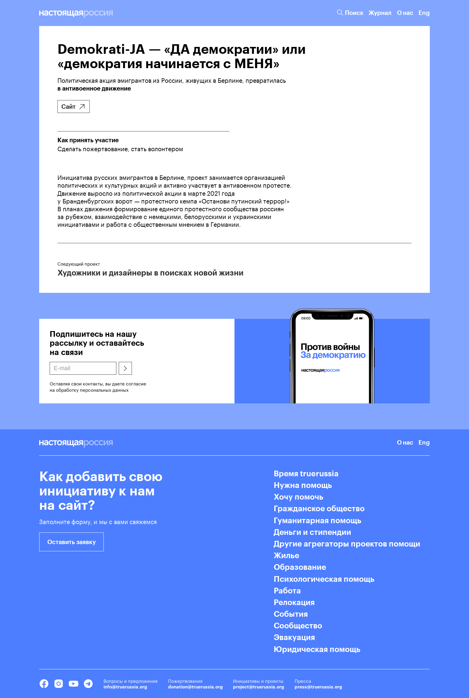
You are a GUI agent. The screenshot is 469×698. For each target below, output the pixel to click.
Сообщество (298, 625)
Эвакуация (294, 637)
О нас (405, 12)
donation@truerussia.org (195, 686)
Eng (424, 12)
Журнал (380, 12)
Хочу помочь (298, 496)
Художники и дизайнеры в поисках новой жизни (150, 272)
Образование (300, 566)
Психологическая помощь (324, 578)
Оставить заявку (71, 541)
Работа (287, 590)
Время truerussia (306, 473)
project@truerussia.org (258, 686)
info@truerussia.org (125, 686)
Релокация (294, 602)
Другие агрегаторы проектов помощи (347, 543)
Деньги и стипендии (312, 531)
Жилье (286, 555)
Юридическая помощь (317, 649)
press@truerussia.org (318, 686)
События (291, 613)
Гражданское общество (319, 508)
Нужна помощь (303, 484)
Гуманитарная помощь (317, 520)
